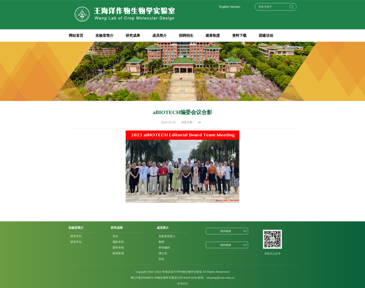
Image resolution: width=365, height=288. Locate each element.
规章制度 (210, 36)
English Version (229, 6)
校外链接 (225, 244)
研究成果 (132, 36)
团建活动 (263, 36)
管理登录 (182, 283)
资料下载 (237, 36)
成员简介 (158, 36)
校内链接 (225, 231)
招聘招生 (184, 36)
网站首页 (76, 36)
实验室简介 (104, 36)
